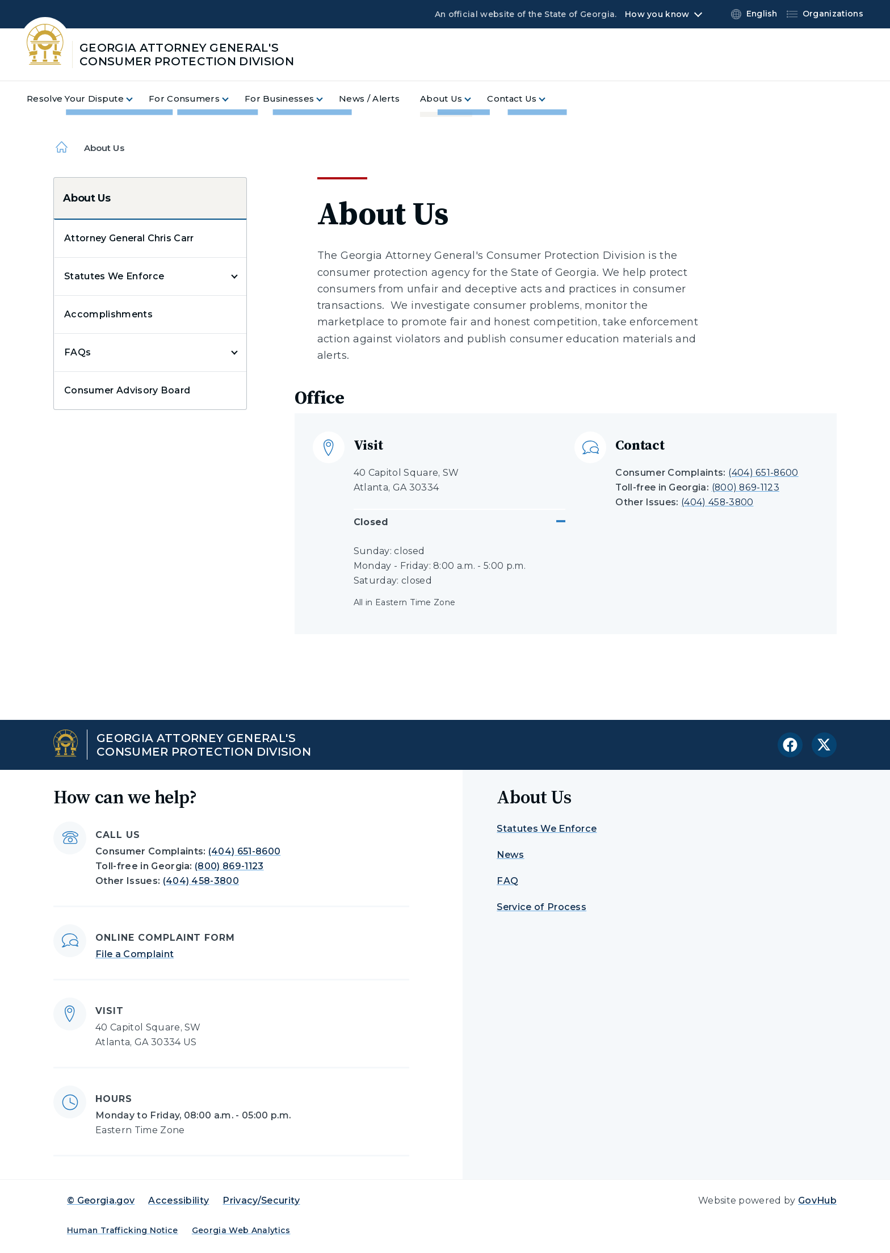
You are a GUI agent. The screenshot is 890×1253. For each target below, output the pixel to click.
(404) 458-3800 (717, 502)
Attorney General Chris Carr (129, 238)
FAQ (507, 880)
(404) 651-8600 (763, 472)
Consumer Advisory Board (127, 390)
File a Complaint (134, 954)
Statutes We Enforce (114, 276)
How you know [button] (657, 14)
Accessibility (178, 1200)
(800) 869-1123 (745, 487)
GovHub (817, 1200)
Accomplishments (108, 314)
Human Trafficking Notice (122, 1230)
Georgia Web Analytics (241, 1230)
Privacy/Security (261, 1200)
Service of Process (541, 907)
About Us (87, 198)
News (510, 854)
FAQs (77, 352)
